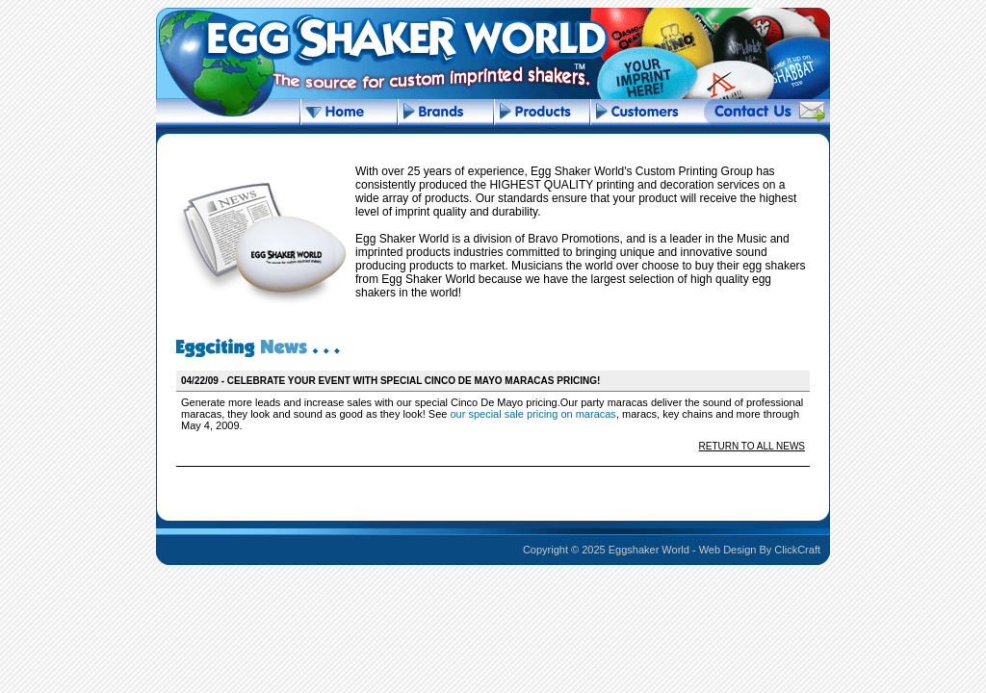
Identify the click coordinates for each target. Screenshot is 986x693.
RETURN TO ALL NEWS (752, 446)
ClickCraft (797, 549)
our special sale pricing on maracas (532, 414)
